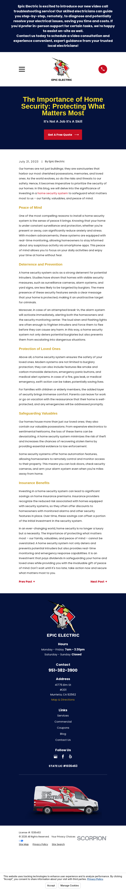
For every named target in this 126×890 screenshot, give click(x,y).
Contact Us (63, 740)
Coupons (63, 728)
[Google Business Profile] (55, 756)
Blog (63, 734)
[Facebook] (63, 756)
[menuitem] (24, 844)
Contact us (25, 36)
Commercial (63, 722)
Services (63, 715)
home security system (53, 193)
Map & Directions (63, 700)
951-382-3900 (63, 670)
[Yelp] (70, 756)
